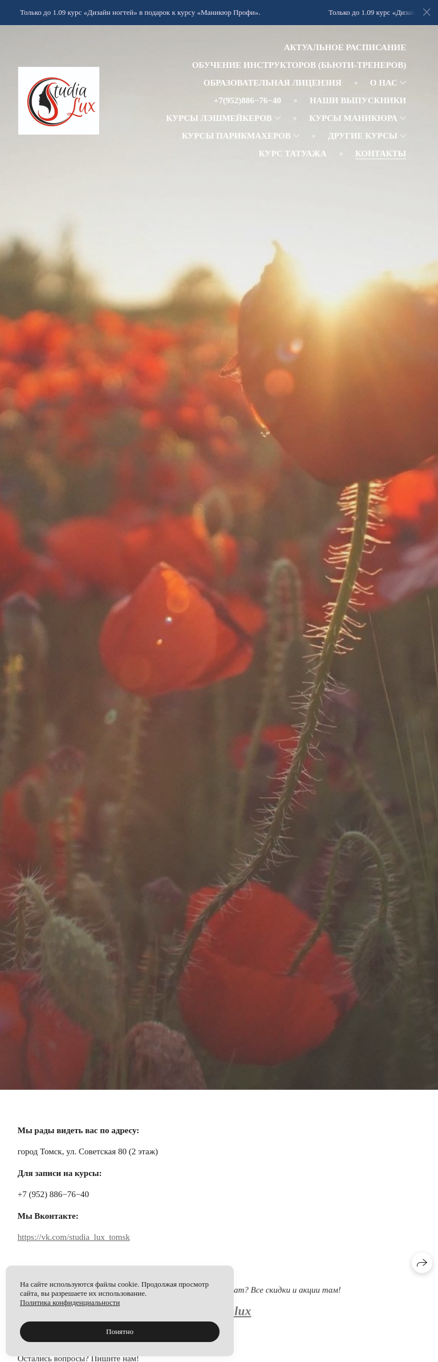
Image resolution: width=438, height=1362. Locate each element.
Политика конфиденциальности (70, 1302)
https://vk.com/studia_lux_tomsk (74, 1237)
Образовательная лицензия (273, 82)
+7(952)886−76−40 (247, 100)
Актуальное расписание (345, 47)
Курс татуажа (293, 153)
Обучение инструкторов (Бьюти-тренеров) (299, 65)
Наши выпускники (358, 100)
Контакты (381, 153)
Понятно (119, 1331)
